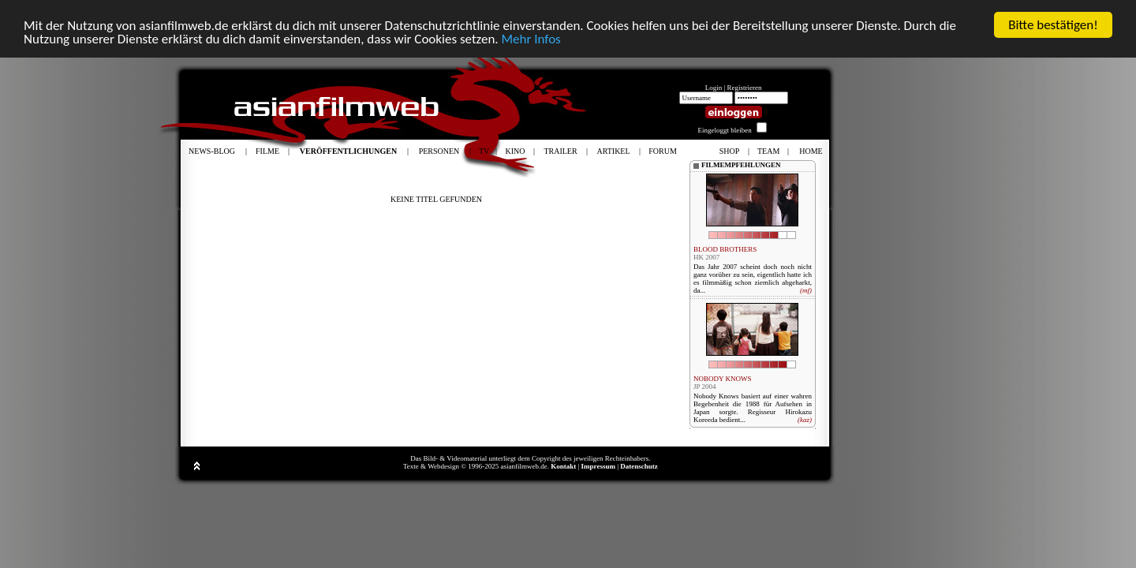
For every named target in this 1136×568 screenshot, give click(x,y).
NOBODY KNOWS (722, 379)
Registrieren (744, 88)
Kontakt (563, 466)
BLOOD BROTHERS (725, 249)
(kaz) (805, 420)
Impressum (598, 466)
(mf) (806, 290)
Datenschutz (639, 466)
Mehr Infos (530, 38)
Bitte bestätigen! (1053, 25)
